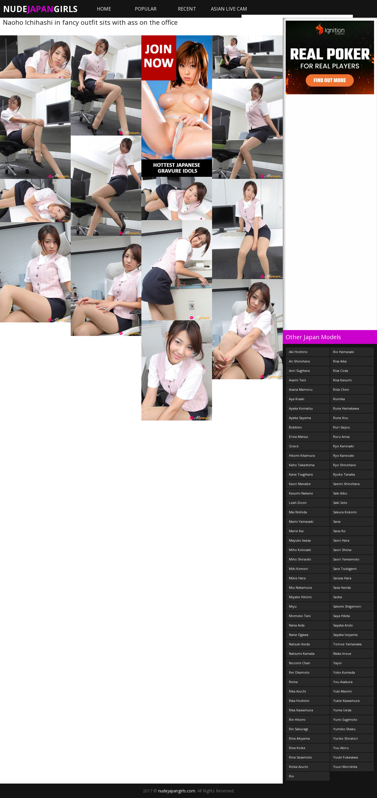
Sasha (337, 597)
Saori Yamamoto (346, 559)
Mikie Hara (297, 578)
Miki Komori (298, 568)
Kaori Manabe (300, 484)
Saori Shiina (342, 550)
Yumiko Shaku (344, 729)
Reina (293, 682)
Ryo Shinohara (344, 465)
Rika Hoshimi (299, 700)
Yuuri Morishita (345, 766)
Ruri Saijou (341, 427)
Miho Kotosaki (300, 550)
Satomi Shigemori (347, 606)
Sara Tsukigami (345, 568)
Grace (294, 446)
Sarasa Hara (342, 578)
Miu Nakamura (300, 587)
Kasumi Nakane (301, 493)
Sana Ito (339, 531)
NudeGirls (40, 8)
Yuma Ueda (342, 710)
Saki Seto (340, 502)
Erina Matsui (298, 436)
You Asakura (343, 682)
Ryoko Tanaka (344, 474)
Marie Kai (296, 531)
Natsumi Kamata (302, 653)
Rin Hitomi (297, 719)
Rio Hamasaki (343, 351)
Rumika (339, 399)
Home (104, 9)
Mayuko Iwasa (300, 540)
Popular (145, 9)
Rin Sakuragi (298, 729)
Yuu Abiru (341, 748)
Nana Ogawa (298, 634)
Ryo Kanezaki (343, 455)
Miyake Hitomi (300, 597)
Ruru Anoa (341, 436)
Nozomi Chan (299, 663)
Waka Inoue (342, 653)
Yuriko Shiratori (345, 738)
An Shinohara (299, 361)
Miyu (293, 606)
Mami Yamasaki (301, 521)
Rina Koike (297, 748)
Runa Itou (340, 418)
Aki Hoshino (298, 351)
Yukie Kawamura (346, 700)
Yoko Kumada (344, 672)
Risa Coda (340, 370)
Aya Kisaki (296, 399)
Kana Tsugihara (301, 474)
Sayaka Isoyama (345, 634)
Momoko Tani (300, 616)
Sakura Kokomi (345, 512)
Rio (291, 776)
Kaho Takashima (302, 465)
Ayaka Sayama (300, 418)
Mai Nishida (298, 512)
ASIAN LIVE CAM (229, 9)
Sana (336, 521)
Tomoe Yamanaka (347, 644)
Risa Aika (340, 361)
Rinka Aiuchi (298, 766)
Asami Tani (297, 380)
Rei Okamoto (299, 672)
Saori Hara (341, 540)
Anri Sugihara (299, 370)
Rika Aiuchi (297, 691)
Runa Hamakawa (346, 408)
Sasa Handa (342, 587)
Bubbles (295, 427)
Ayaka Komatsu (301, 408)
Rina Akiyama (299, 738)
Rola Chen (341, 389)
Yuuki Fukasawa (345, 757)
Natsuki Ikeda (299, 644)
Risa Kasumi (342, 380)
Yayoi (337, 663)
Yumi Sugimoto (345, 719)
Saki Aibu (340, 493)
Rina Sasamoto (300, 757)
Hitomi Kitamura (302, 455)
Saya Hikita (341, 616)
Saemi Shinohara (346, 484)
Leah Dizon (298, 502)
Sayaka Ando (343, 625)
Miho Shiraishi (300, 559)
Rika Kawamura (301, 710)
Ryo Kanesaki (343, 446)
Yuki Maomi (342, 691)
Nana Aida (297, 625)
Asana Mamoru (300, 389)
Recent (187, 9)
